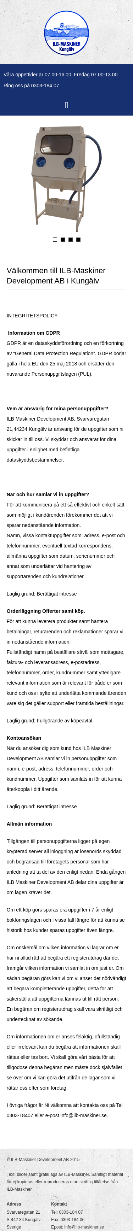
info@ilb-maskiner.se (84, 1227)
